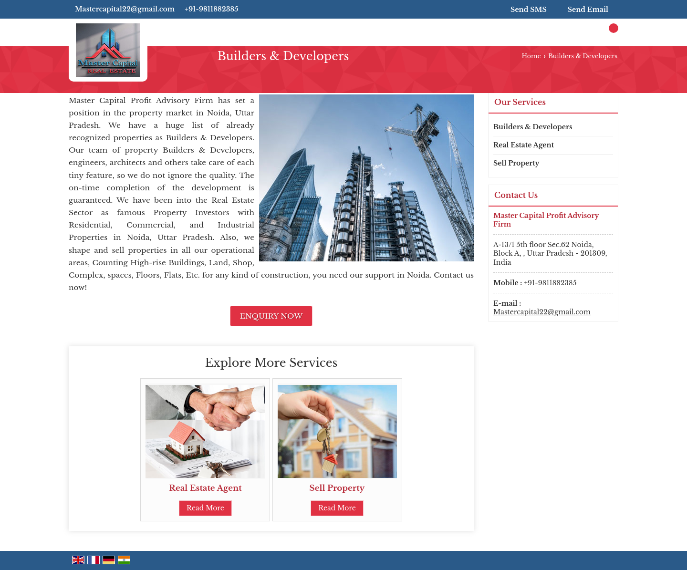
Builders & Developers (532, 127)
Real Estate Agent (205, 488)
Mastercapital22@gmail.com (125, 9)
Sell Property (337, 488)
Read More (205, 508)
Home (531, 56)
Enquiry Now (271, 316)
